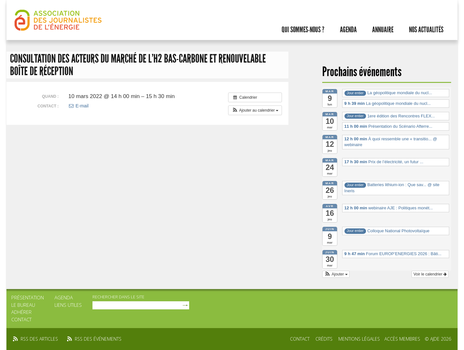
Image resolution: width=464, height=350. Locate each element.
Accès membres (402, 339)
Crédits (324, 339)
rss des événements (98, 339)
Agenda (348, 29)
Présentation (27, 297)
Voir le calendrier (430, 274)
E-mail (78, 105)
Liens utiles (68, 305)
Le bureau (23, 305)
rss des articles (39, 339)
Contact (21, 319)
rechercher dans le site (118, 297)
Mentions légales (359, 339)
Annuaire (382, 29)
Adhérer (21, 312)
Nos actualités (426, 29)
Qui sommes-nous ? (303, 29)
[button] (255, 110)
